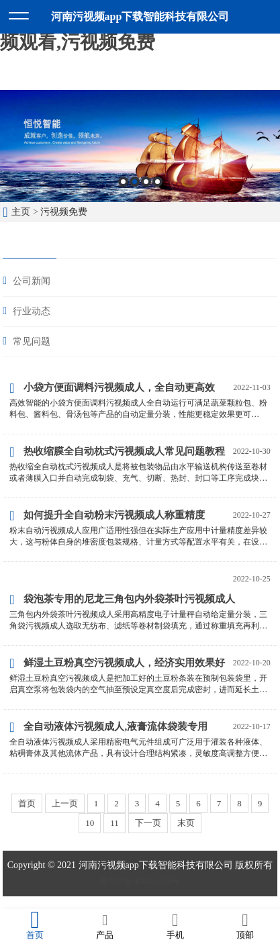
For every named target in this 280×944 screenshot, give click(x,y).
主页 (20, 212)
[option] (140, 146)
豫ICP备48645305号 (140, 881)
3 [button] (146, 181)
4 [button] (157, 181)
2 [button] (134, 181)
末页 (186, 823)
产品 (105, 926)
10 (89, 823)
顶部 (245, 926)
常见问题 (31, 341)
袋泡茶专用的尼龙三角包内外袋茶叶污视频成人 (122, 599)
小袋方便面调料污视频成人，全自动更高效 (112, 388)
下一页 (148, 823)
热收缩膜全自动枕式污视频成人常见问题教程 (117, 451)
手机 (175, 926)
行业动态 (31, 311)
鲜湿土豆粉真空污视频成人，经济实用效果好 (117, 663)
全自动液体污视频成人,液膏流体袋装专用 (108, 727)
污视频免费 (63, 212)
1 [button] (123, 181)
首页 (27, 803)
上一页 (65, 803)
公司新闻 (31, 281)
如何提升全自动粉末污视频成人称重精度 (107, 515)
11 (114, 823)
